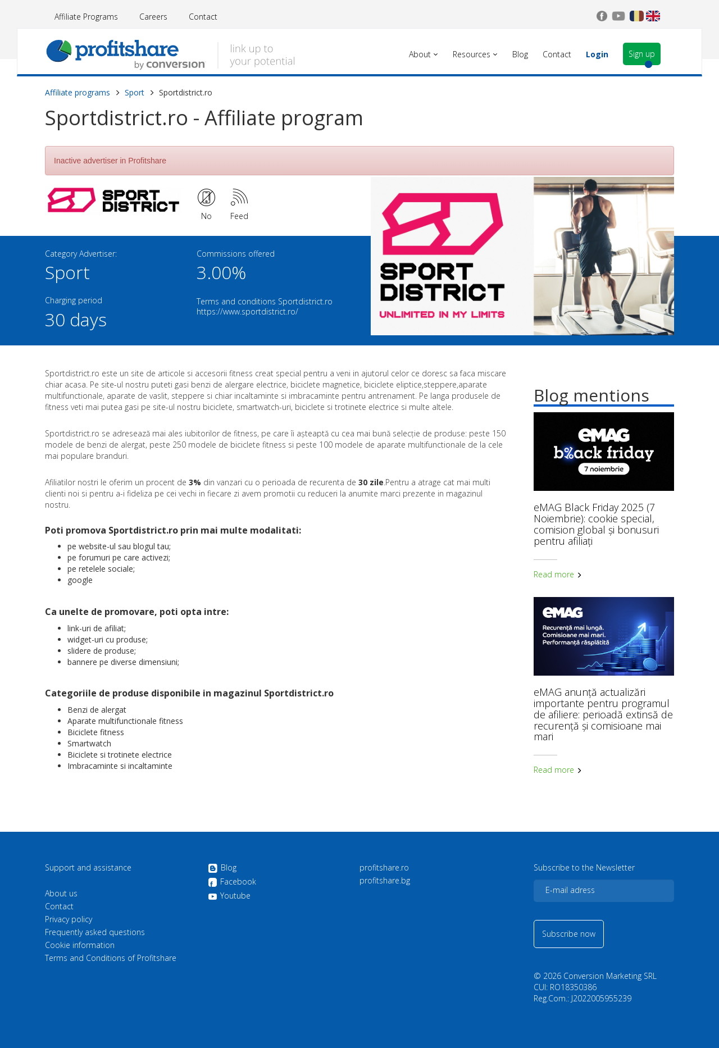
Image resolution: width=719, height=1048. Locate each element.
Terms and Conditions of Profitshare (110, 958)
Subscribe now (568, 933)
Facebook (232, 882)
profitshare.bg (385, 880)
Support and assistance (88, 867)
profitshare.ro (384, 867)
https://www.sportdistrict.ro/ (247, 311)
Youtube (229, 895)
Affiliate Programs (86, 16)
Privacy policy (68, 919)
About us (61, 893)
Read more (558, 574)
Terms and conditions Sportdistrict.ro (265, 301)
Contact (203, 16)
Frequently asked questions (95, 932)
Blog (222, 868)
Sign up (642, 53)
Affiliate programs (77, 92)
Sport (134, 92)
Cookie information (80, 945)
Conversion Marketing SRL (610, 975)
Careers (153, 16)
